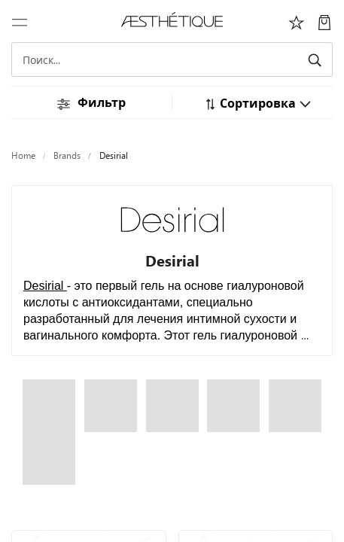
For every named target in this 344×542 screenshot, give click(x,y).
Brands (67, 155)
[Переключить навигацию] (19, 21)
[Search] (172, 59)
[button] (258, 103)
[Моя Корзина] (324, 21)
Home (23, 155)
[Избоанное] (296, 21)
